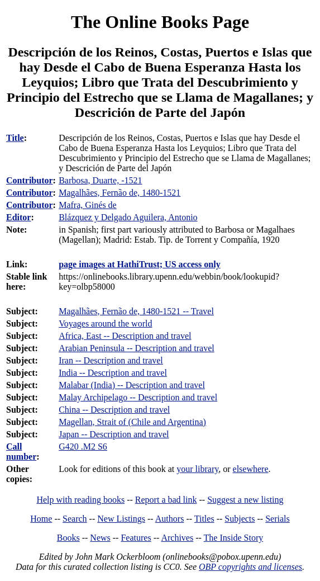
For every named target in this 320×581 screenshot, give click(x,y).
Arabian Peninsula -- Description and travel (136, 348)
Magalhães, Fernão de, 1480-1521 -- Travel (136, 311)
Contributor (29, 180)
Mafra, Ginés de (88, 205)
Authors (169, 518)
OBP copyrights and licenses (250, 566)
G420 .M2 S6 (83, 446)
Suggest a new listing (245, 499)
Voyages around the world (105, 323)
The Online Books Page (160, 22)
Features (136, 537)
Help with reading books (80, 499)
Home (41, 518)
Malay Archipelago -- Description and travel (138, 397)
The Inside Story (234, 537)
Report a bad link (166, 499)
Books (68, 537)
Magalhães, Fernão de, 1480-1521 (119, 192)
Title (15, 138)
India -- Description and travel (113, 372)
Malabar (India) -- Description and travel (132, 385)
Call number (21, 451)
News (100, 537)
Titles (204, 518)
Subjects (240, 518)
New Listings (121, 518)
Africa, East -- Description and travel (125, 336)
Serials (277, 518)
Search (75, 518)
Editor (18, 217)
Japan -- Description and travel (114, 434)
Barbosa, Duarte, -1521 (100, 180)
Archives (177, 537)
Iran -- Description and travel (111, 360)
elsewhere (251, 469)
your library (197, 469)
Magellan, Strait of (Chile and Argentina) (132, 422)
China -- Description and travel (114, 409)
